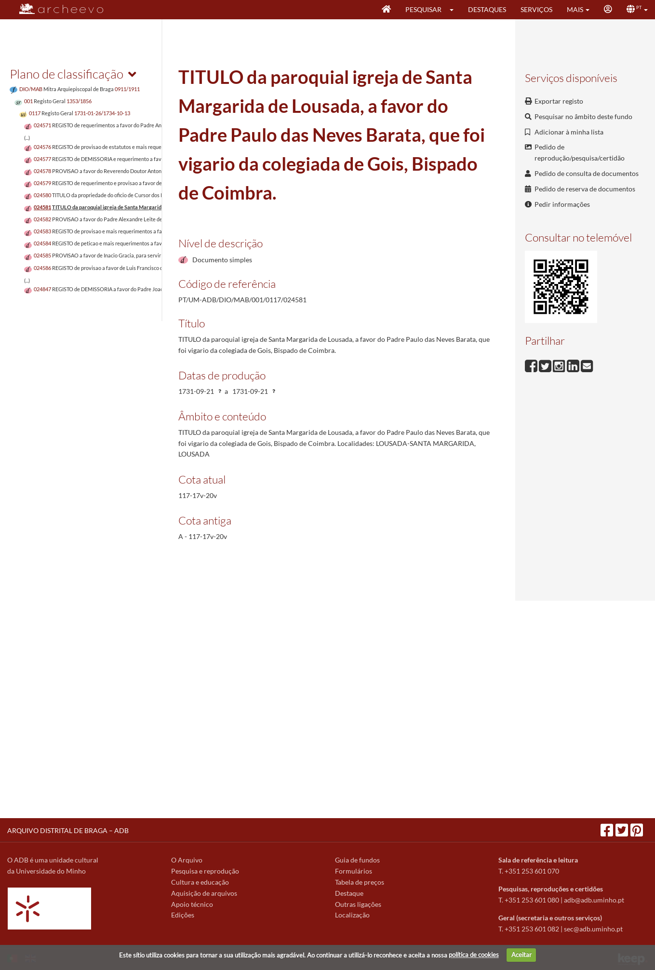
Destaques (487, 9)
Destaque (349, 893)
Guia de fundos (357, 860)
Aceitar (521, 954)
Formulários (353, 871)
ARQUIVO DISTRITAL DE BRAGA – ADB (68, 830)
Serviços (536, 9)
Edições (182, 915)
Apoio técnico (192, 904)
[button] (455, 9)
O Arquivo (186, 860)
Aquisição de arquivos (204, 893)
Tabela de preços (359, 882)
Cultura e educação (200, 882)
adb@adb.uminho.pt (594, 900)
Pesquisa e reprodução (205, 871)
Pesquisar (423, 9)
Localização (352, 915)
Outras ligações (358, 904)
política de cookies (474, 954)
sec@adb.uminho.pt (593, 929)
